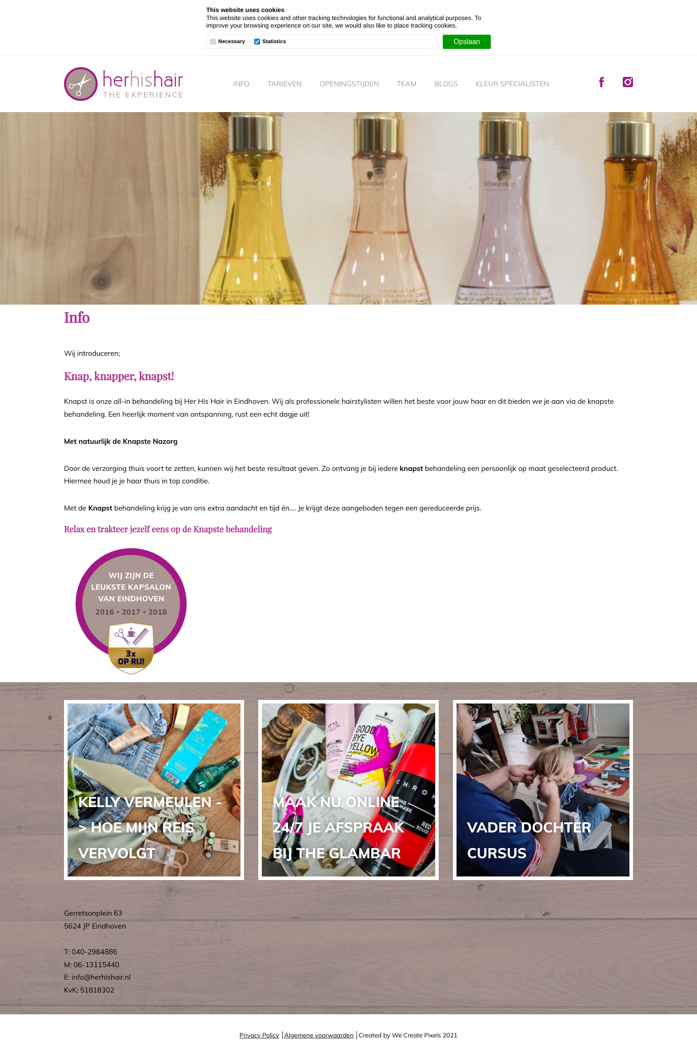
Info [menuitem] (241, 83)
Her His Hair (123, 84)
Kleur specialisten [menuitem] (512, 83)
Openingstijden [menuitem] (349, 83)
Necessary (231, 41)
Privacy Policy (259, 1035)
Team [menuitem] (407, 83)
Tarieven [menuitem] (285, 83)
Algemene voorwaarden (318, 1035)
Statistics (274, 41)
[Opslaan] (467, 42)
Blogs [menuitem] (446, 83)
